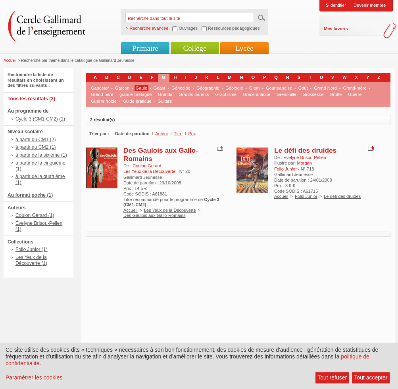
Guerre (354, 94)
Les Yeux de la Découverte (170, 210)
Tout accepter (370, 377)
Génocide (180, 88)
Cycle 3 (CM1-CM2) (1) (40, 119)
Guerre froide (104, 101)
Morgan (304, 163)
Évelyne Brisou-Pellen (304, 157)
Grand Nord (325, 88)
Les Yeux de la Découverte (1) (31, 260)
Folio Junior (306, 196)
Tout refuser (332, 377)
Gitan (254, 88)
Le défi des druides (305, 150)
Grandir (165, 94)
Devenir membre (370, 5)
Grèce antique (256, 94)
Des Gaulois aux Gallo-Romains (154, 215)
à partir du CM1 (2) (35, 139)
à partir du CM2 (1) (35, 147)
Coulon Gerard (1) (34, 215)
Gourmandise (279, 88)
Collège (194, 48)
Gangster (100, 88)
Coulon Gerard (147, 165)
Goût (303, 88)
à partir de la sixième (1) (41, 155)
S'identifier (336, 5)
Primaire (145, 48)
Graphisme (225, 94)
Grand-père (102, 94)
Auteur (161, 133)
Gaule (141, 88)
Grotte (336, 94)
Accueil (10, 60)
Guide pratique (137, 101)
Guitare (165, 101)
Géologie (234, 88)
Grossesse (312, 94)
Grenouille (286, 94)
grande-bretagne (135, 94)
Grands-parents (194, 94)
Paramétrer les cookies (34, 377)
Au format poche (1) (30, 195)
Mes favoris (336, 28)
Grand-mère (354, 88)
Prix (192, 133)
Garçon (122, 88)
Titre (178, 133)
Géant (159, 88)
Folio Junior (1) (31, 249)
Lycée (244, 48)
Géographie (207, 88)
